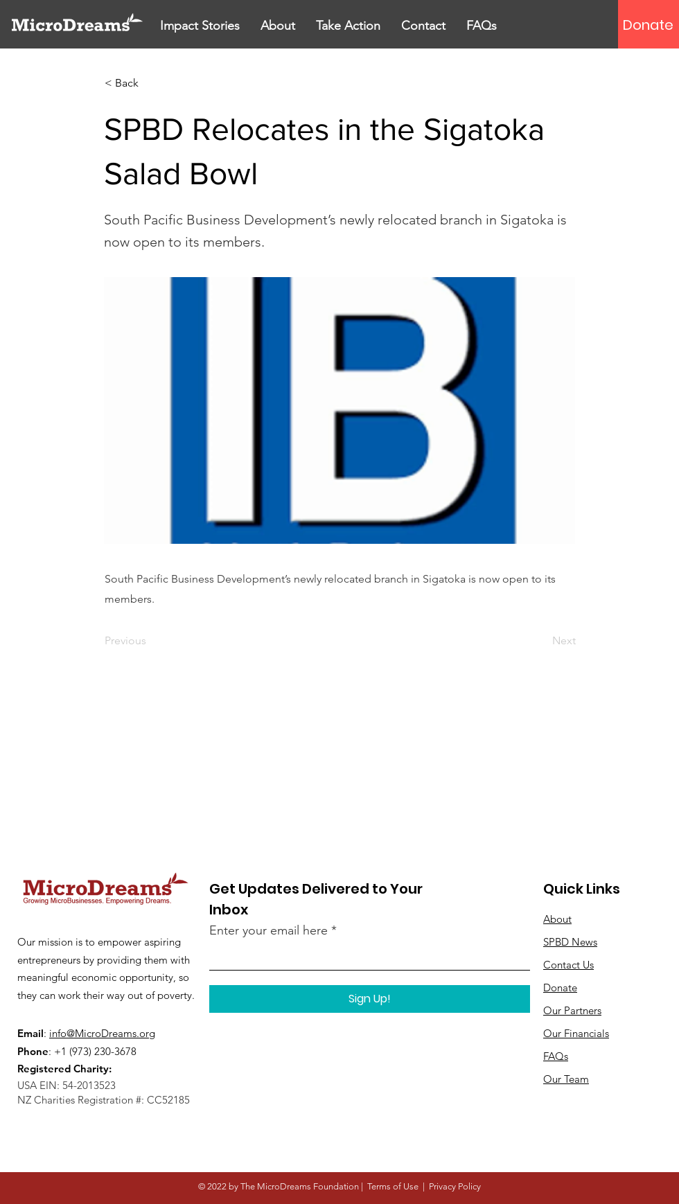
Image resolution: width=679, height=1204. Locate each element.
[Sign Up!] (369, 999)
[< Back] (150, 83)
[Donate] (648, 25)
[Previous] (150, 641)
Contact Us (568, 964)
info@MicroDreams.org (102, 1033)
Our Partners (572, 1010)
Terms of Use (392, 1186)
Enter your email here (268, 930)
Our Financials (576, 1033)
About (557, 919)
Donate (560, 987)
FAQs (555, 1056)
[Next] (541, 641)
